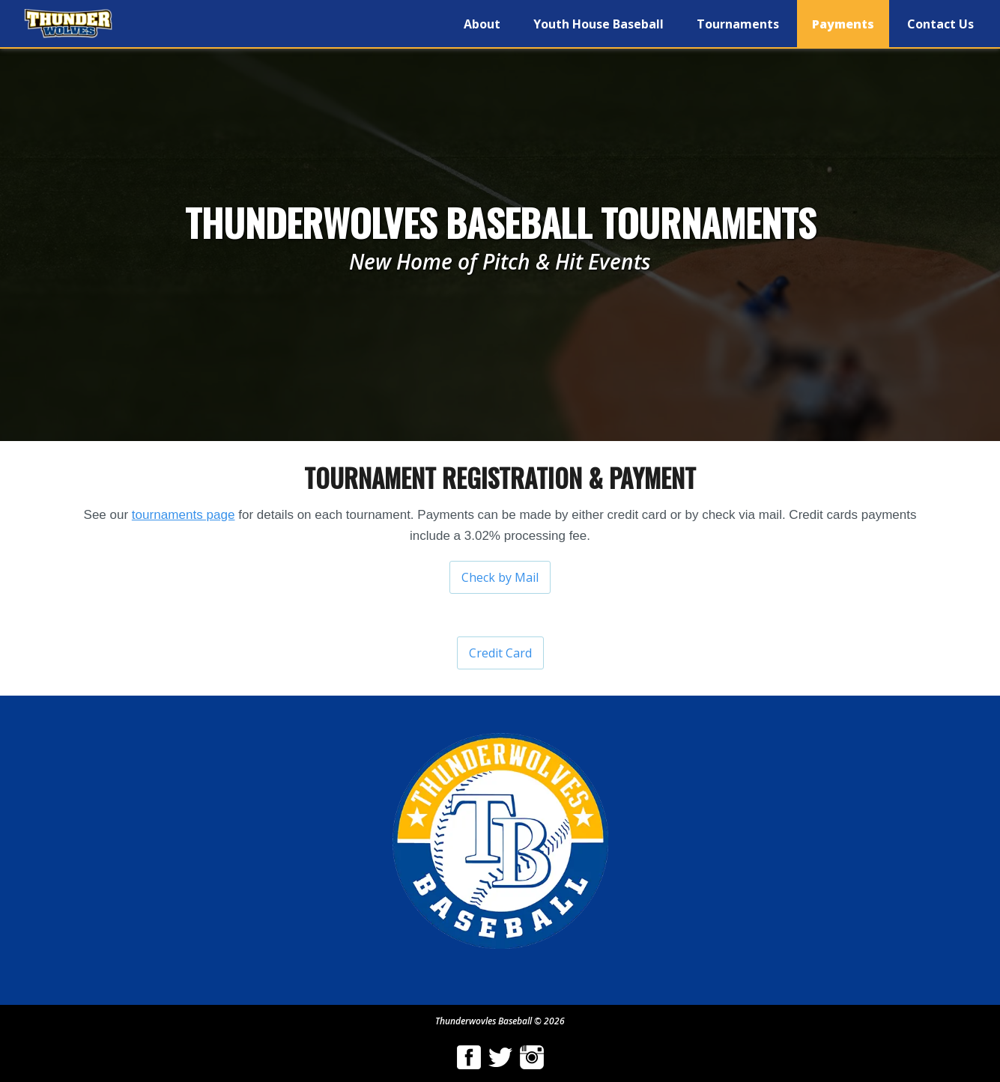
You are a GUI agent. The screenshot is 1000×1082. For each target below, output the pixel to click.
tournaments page (183, 515)
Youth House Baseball (598, 24)
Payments (843, 24)
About (482, 24)
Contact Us (940, 24)
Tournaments (738, 24)
